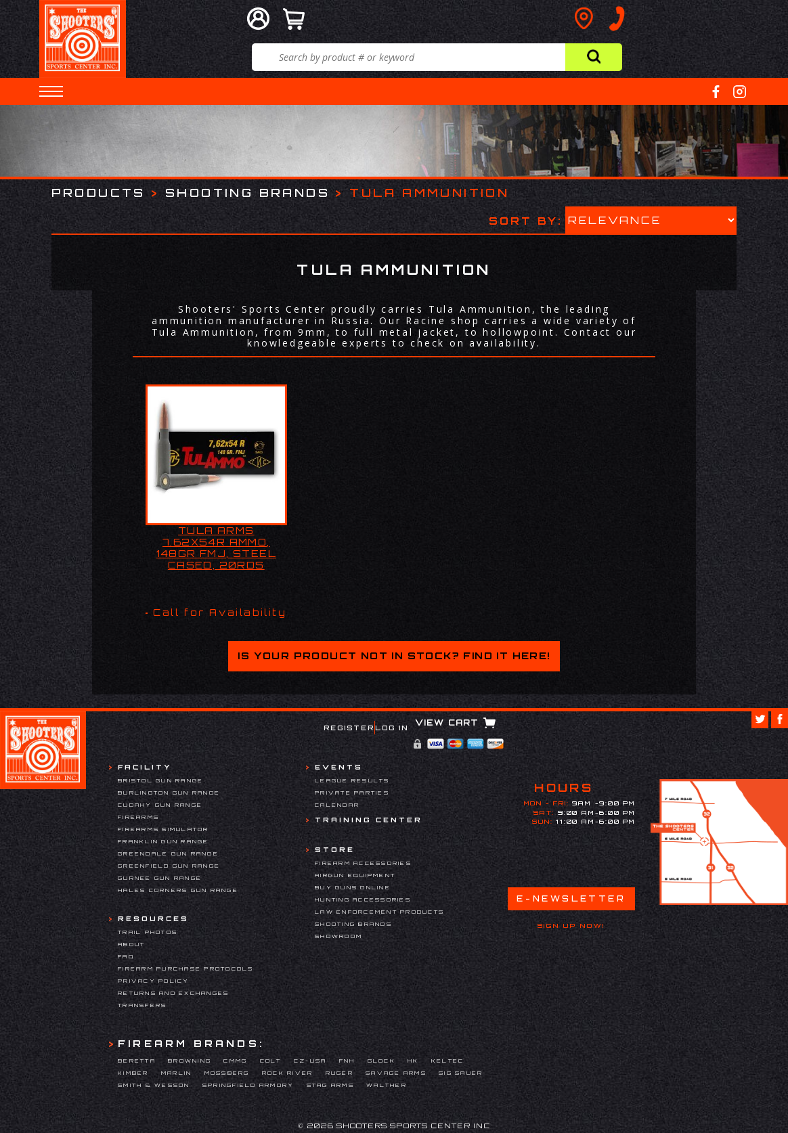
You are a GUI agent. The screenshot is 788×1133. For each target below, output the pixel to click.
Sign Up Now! (571, 925)
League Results (352, 780)
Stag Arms (330, 1085)
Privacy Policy (154, 980)
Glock (381, 1060)
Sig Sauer (461, 1072)
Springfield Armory (248, 1085)
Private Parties (352, 792)
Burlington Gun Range (169, 792)
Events (339, 767)
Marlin (176, 1072)
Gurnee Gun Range (160, 877)
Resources (153, 918)
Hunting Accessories (363, 899)
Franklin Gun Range (163, 841)
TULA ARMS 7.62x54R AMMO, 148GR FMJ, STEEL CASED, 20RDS (216, 547)
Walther (386, 1085)
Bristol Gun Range (160, 780)
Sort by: (526, 220)
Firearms (138, 817)
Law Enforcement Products (379, 911)
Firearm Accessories (363, 863)
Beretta (137, 1060)
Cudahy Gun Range (160, 804)
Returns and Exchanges (173, 993)
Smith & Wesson (154, 1085)
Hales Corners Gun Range (178, 890)
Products (98, 192)
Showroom (338, 936)
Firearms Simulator (163, 829)
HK (413, 1060)
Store (335, 849)
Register (349, 728)
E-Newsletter (571, 898)
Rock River (287, 1072)
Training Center (368, 820)
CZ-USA (310, 1060)
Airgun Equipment (355, 875)
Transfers (142, 1005)
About (131, 944)
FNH (347, 1060)
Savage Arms (396, 1072)
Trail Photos (147, 932)
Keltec (447, 1060)
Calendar (337, 804)
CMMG (235, 1060)
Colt (271, 1060)
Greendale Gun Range (168, 853)
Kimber (133, 1072)
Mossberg (227, 1072)
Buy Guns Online (353, 887)
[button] (51, 91)
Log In (391, 728)
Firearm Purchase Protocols (186, 968)
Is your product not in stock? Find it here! (394, 655)
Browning (189, 1060)
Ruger (339, 1072)
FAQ (126, 956)
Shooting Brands (247, 192)
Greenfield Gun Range (169, 865)
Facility (144, 767)
